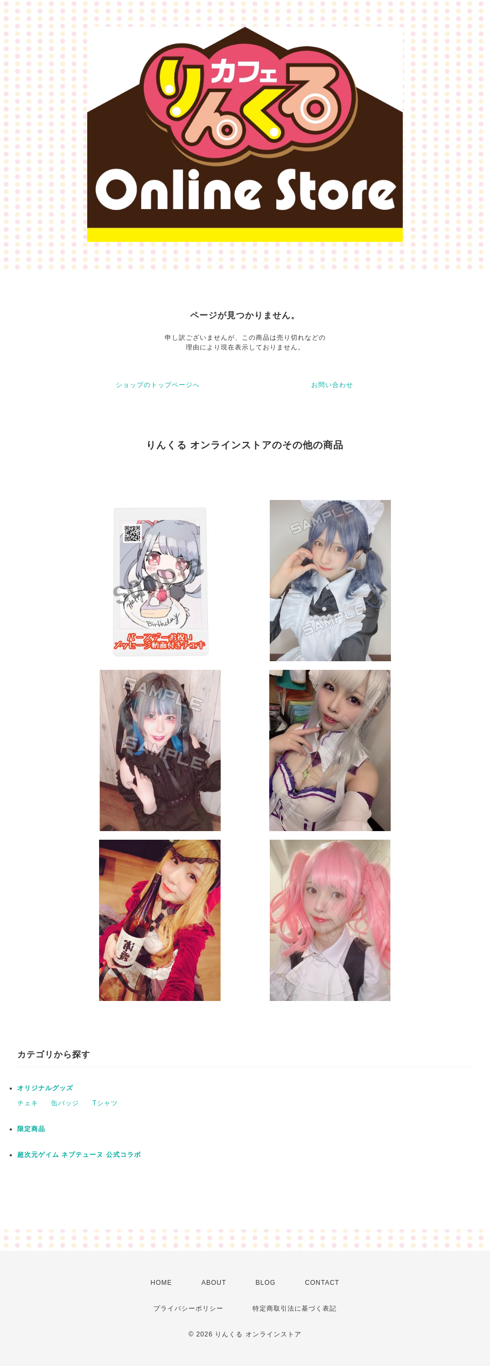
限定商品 (31, 1129)
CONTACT (322, 1282)
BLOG (266, 1282)
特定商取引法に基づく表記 (295, 1308)
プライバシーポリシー (188, 1308)
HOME (161, 1282)
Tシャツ (105, 1103)
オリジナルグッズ (45, 1088)
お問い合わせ (332, 385)
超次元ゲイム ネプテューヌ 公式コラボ (79, 1154)
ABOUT (213, 1282)
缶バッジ (65, 1103)
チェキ (27, 1103)
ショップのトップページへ (158, 385)
